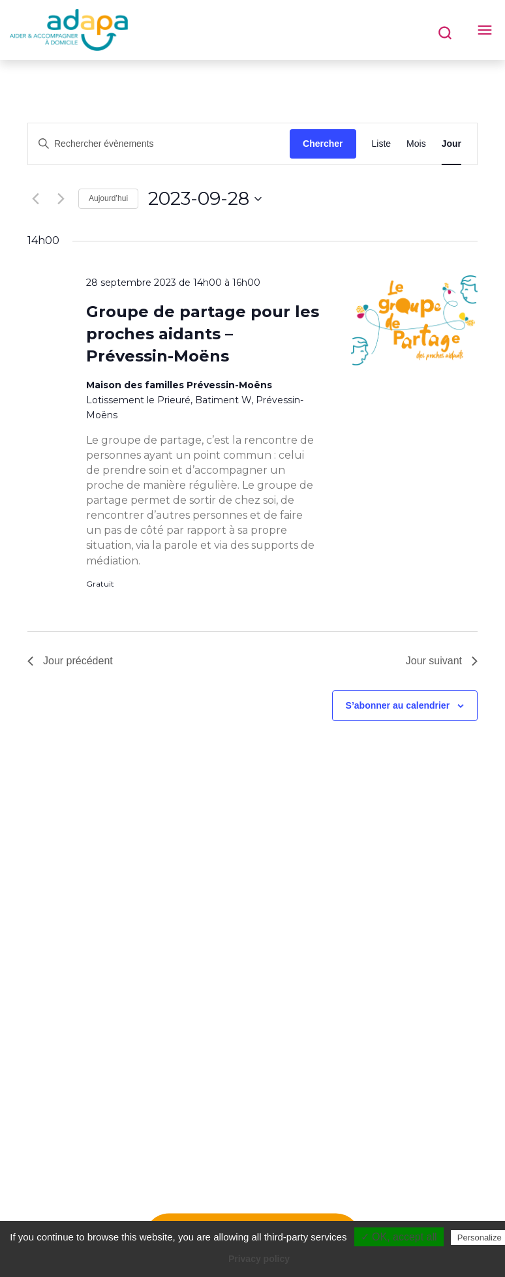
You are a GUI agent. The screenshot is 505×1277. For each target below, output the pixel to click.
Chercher (323, 143)
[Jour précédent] (35, 199)
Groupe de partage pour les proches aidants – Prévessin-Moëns (202, 333)
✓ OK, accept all (399, 1236)
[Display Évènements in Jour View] (451, 143)
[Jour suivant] (61, 199)
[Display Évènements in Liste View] (381, 143)
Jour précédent (70, 660)
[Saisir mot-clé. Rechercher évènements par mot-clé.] (159, 143)
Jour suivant (442, 660)
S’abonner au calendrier (398, 705)
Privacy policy (259, 1259)
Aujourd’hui (108, 198)
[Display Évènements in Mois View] (416, 143)
